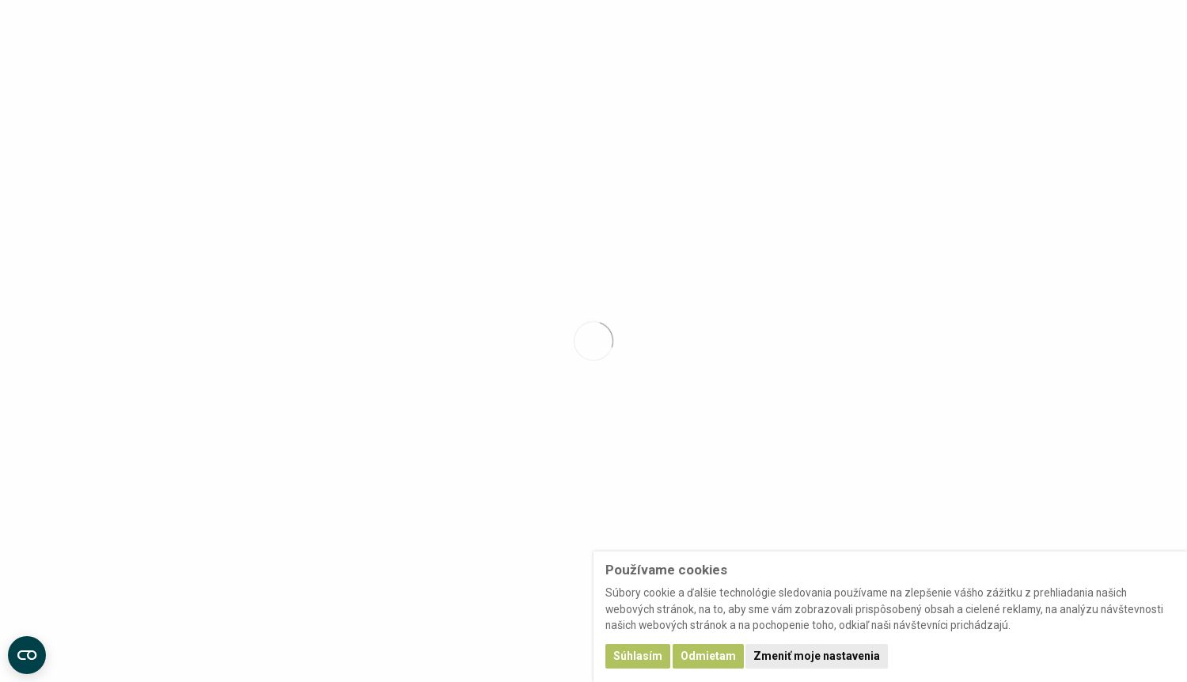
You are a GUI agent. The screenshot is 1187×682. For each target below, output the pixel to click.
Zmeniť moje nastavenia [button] (816, 656)
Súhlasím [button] (637, 656)
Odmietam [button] (708, 656)
